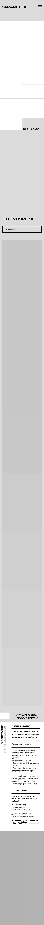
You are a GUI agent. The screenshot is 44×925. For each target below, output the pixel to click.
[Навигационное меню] (40, 6)
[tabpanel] (22, 475)
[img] (11, 69)
